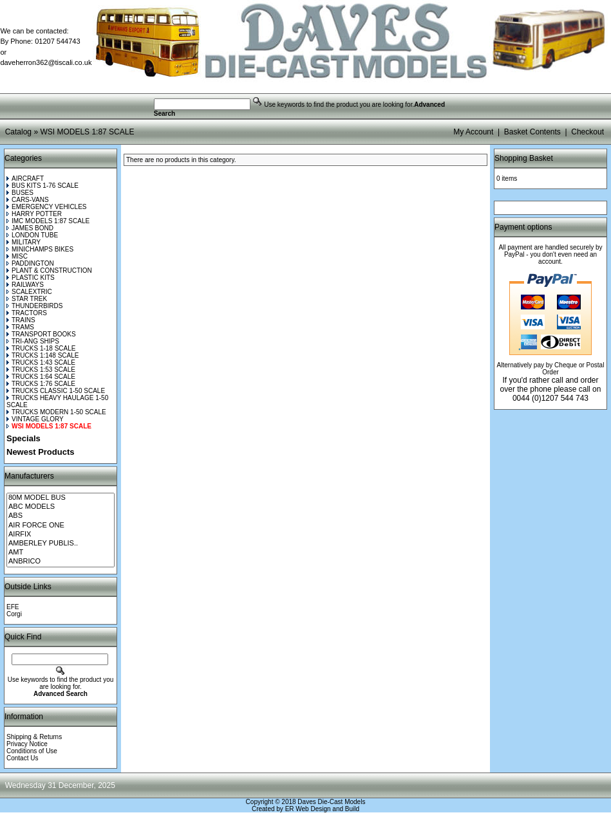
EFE (12, 606)
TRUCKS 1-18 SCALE (40, 348)
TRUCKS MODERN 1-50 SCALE (56, 412)
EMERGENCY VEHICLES (46, 206)
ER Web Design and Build (322, 808)
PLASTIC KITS (30, 277)
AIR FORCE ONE (60, 525)
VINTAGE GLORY (35, 419)
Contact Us (22, 758)
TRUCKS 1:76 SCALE (40, 383)
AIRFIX (60, 534)
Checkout (587, 131)
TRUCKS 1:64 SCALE (40, 376)
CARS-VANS (27, 199)
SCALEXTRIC (29, 291)
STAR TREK (26, 298)
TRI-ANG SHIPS (32, 341)
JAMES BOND (29, 228)
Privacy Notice (27, 743)
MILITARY (23, 242)
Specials (23, 438)
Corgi (14, 614)
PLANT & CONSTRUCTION (49, 270)
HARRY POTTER (34, 213)
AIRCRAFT (25, 178)
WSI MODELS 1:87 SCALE (87, 131)
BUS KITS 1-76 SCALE (42, 185)
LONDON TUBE (32, 235)
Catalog (18, 131)
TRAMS (20, 327)
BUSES (19, 192)
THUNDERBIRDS (34, 305)
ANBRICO (60, 561)
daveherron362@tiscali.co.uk (45, 62)
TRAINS (20, 320)
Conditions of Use (31, 751)
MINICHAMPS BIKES (39, 249)
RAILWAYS (25, 284)
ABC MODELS (60, 506)
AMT (60, 552)
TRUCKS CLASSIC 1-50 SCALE (55, 390)
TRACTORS (26, 312)
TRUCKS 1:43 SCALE (40, 362)
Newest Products (40, 452)
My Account (473, 131)
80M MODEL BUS (60, 497)
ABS (60, 515)
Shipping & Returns (34, 736)
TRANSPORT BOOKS (41, 334)
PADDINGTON (30, 263)
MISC (17, 256)
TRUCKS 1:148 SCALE (42, 355)
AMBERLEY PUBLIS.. (60, 543)
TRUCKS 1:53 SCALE (40, 369)
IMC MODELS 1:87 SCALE (47, 220)
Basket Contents (532, 131)
